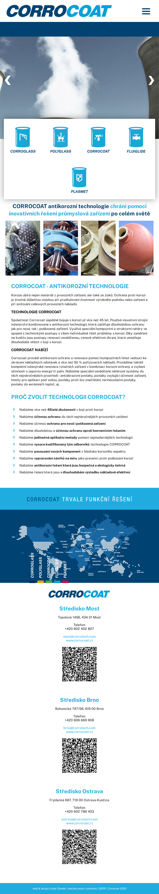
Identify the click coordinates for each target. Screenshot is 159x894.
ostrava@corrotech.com (79, 819)
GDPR (102, 888)
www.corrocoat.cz (79, 640)
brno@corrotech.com (79, 728)
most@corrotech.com (79, 636)
